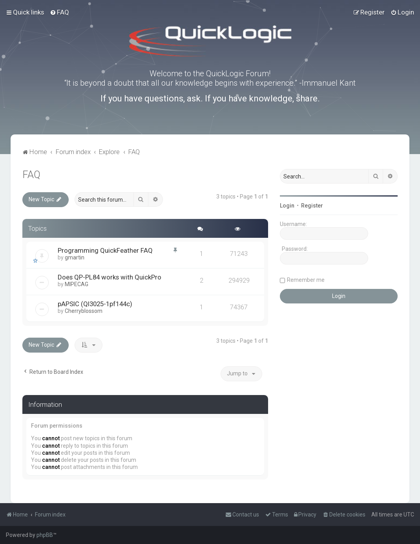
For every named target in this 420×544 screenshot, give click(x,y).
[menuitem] (59, 12)
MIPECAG (76, 284)
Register (312, 205)
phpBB (45, 535)
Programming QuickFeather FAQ (105, 250)
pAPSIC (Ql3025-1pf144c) (95, 304)
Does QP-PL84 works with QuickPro (109, 277)
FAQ (31, 174)
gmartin (74, 257)
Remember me (306, 280)
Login (287, 205)
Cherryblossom (83, 311)
